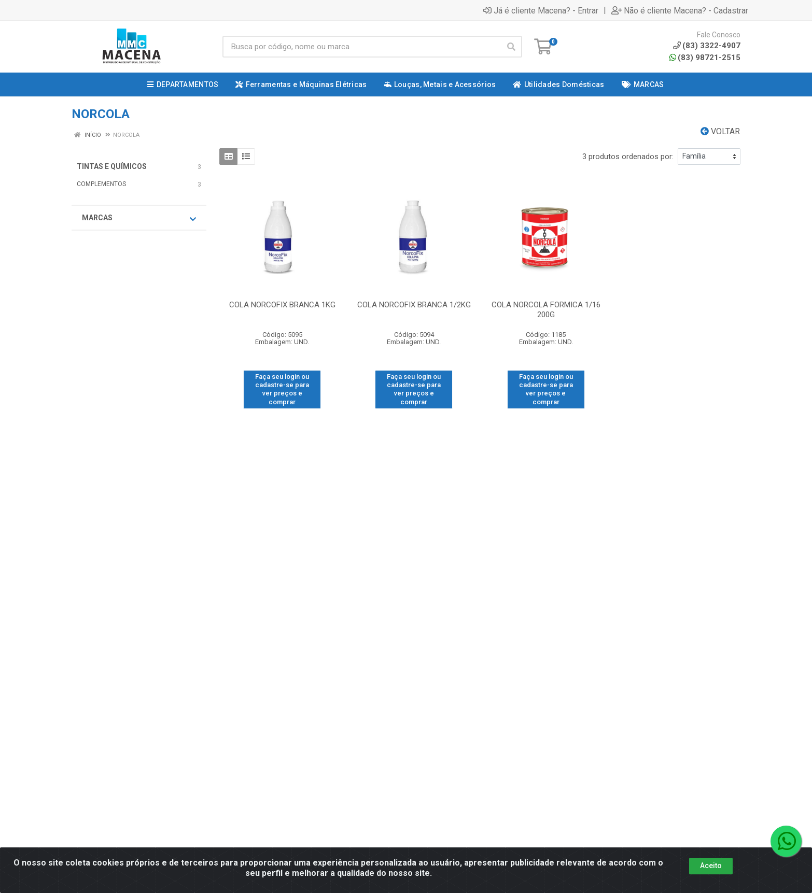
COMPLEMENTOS (101, 184)
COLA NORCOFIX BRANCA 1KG (282, 304)
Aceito (711, 865)
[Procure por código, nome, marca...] (361, 47)
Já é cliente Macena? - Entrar (540, 10)
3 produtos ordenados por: (628, 156)
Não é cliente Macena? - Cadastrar (679, 10)
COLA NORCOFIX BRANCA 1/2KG (414, 304)
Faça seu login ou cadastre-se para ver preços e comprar (282, 389)
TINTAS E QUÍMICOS (112, 166)
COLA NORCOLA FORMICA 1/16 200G (546, 309)
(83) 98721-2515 (704, 57)
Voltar (720, 131)
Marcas (139, 218)
